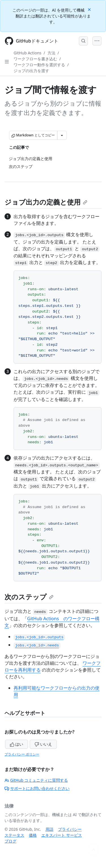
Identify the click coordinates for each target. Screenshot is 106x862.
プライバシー (70, 829)
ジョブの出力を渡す (31, 70)
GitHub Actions (27, 53)
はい (16, 744)
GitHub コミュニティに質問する (36, 780)
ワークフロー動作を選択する (39, 64)
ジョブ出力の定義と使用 (46, 202)
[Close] (89, 9)
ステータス (14, 835)
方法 (51, 53)
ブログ (10, 841)
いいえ (43, 744)
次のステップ (29, 596)
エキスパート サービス (61, 835)
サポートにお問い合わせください (37, 788)
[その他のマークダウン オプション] (62, 135)
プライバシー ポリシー (22, 754)
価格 (33, 835)
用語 (49, 829)
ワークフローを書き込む (35, 58)
